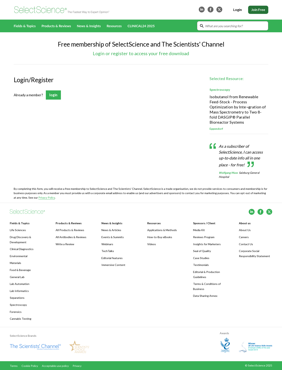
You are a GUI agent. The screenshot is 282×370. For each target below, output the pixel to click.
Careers (244, 237)
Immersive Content (113, 264)
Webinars (107, 244)
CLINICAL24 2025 (141, 26)
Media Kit (199, 230)
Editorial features (112, 258)
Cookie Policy (30, 365)
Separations (17, 297)
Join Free (258, 10)
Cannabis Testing (20, 318)
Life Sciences (18, 230)
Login (237, 10)
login (53, 95)
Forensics (16, 311)
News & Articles (111, 230)
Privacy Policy (46, 197)
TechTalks (107, 251)
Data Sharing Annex (205, 295)
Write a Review (65, 244)
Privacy (77, 365)
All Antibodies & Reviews (71, 237)
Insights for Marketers (207, 244)
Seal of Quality (202, 251)
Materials (15, 263)
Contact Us (246, 244)
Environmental (18, 256)
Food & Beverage (20, 270)
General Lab (17, 277)
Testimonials (201, 264)
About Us (245, 230)
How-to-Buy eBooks (159, 237)
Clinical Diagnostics (21, 249)
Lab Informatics (19, 291)
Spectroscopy (18, 304)
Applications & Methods (162, 230)
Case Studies (201, 258)
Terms (14, 365)
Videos (151, 244)
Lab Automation (19, 283)
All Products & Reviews (70, 230)
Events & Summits (112, 237)
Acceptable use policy (55, 365)
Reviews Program (203, 237)
